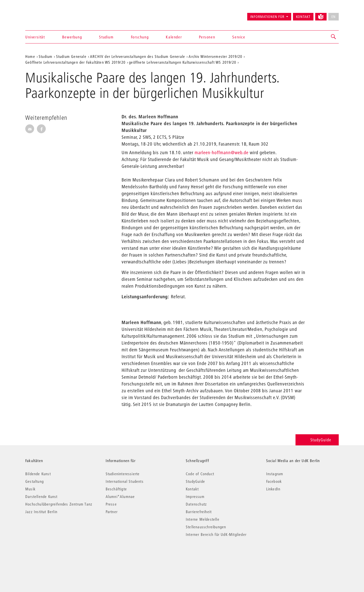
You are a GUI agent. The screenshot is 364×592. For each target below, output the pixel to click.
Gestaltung (34, 481)
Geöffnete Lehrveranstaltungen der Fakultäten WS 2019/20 (75, 62)
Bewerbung (72, 36)
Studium (106, 36)
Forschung (140, 36)
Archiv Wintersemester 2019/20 (215, 56)
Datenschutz (196, 504)
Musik (30, 488)
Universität (35, 36)
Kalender (174, 36)
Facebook (274, 481)
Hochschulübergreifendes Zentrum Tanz (58, 504)
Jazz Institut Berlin (41, 511)
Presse (111, 504)
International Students (125, 481)
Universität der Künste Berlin (45, 14)
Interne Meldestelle (202, 519)
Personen (207, 36)
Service (238, 36)
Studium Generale (71, 56)
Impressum (195, 496)
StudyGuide (317, 439)
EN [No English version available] (333, 16)
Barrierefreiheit (199, 511)
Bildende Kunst (38, 473)
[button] (334, 37)
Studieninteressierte (123, 473)
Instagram (274, 473)
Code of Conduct (200, 473)
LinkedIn (273, 488)
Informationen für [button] (267, 16)
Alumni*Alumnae (120, 496)
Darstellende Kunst (41, 496)
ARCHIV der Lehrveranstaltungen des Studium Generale (137, 56)
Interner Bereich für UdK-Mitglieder (216, 534)
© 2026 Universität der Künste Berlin (51, 556)
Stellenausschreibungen (206, 526)
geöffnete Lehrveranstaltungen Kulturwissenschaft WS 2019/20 (182, 62)
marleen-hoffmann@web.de (221, 152)
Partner (112, 511)
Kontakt (303, 16)
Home (30, 56)
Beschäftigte (116, 488)
